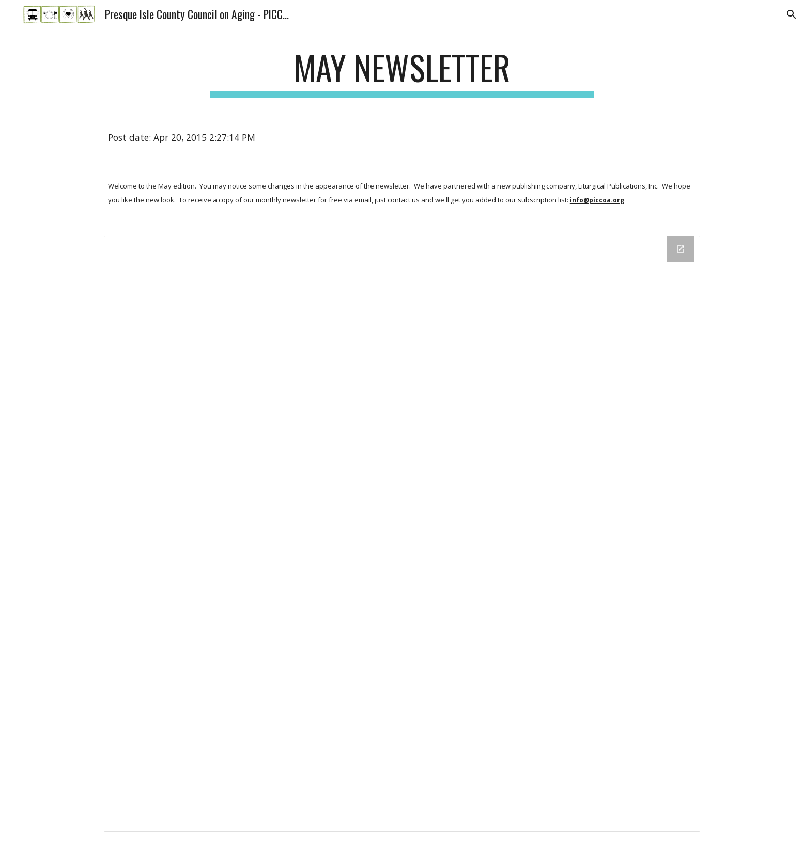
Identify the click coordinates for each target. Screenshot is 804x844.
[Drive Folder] (402, 534)
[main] (402, 72)
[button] (791, 14)
